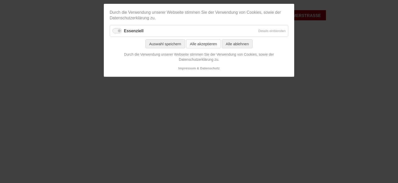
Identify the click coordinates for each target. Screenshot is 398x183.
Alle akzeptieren (203, 44)
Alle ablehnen (237, 44)
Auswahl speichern (165, 44)
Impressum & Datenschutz (199, 68)
